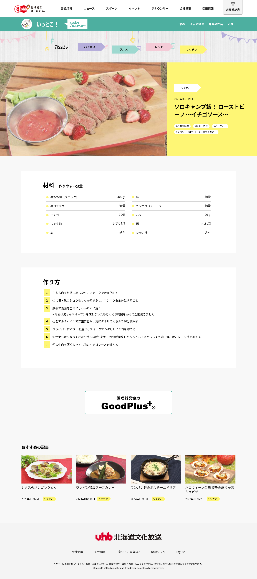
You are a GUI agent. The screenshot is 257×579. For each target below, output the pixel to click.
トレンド (157, 47)
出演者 (181, 24)
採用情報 (208, 8)
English (180, 552)
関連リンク (158, 552)
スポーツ (111, 8)
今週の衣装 (216, 24)
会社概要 (185, 8)
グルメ (123, 49)
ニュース (89, 8)
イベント (134, 8)
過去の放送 (197, 24)
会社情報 (77, 552)
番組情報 (66, 8)
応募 (230, 24)
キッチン (191, 49)
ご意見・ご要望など (128, 552)
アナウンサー (159, 8)
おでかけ (89, 47)
